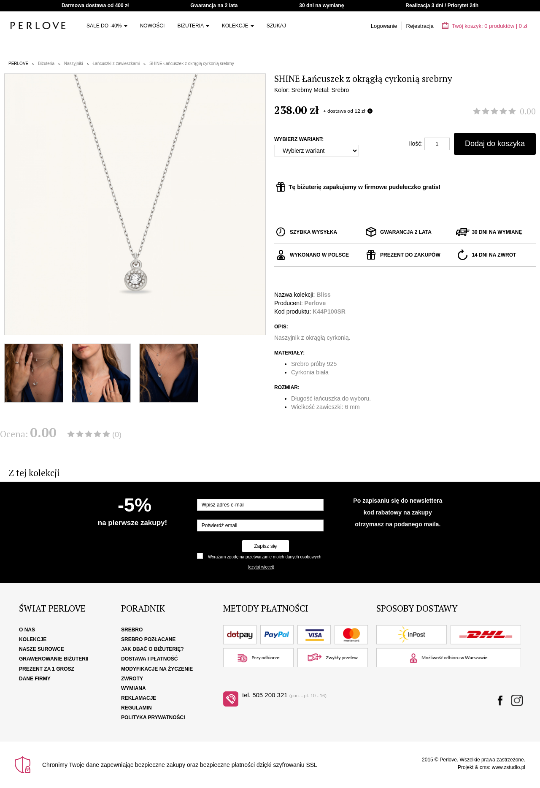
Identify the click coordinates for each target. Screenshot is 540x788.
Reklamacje (138, 698)
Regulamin (136, 708)
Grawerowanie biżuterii (54, 659)
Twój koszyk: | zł (484, 26)
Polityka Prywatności (153, 717)
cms (484, 767)
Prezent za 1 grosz (46, 669)
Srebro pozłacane (148, 639)
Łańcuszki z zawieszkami (116, 63)
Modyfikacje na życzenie (157, 669)
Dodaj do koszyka (495, 143)
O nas (27, 630)
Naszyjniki (73, 63)
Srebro (132, 630)
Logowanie (384, 26)
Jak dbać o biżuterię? (152, 649)
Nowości (152, 26)
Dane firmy (35, 679)
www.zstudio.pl (508, 767)
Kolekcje (238, 26)
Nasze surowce (41, 649)
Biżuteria (193, 26)
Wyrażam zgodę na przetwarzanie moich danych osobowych (264, 557)
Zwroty (132, 679)
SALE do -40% (106, 26)
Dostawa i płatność (149, 659)
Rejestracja (420, 26)
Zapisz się (265, 546)
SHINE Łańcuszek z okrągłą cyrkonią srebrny (191, 63)
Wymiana (133, 688)
